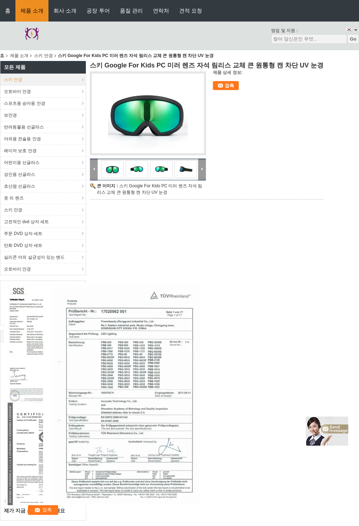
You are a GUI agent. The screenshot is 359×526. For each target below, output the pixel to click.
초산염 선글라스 (19, 186)
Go (353, 39)
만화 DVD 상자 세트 (23, 245)
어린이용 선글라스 (21, 162)
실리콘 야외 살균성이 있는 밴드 (34, 257)
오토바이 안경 (17, 91)
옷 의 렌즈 (14, 198)
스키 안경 (43, 55)
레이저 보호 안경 (20, 150)
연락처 (161, 11)
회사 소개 (64, 11)
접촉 (229, 85)
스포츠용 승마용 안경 (24, 103)
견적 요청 (190, 11)
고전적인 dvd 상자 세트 (26, 221)
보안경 (10, 115)
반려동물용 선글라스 (24, 127)
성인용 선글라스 (19, 174)
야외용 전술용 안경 (22, 138)
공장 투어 (98, 11)
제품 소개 (31, 11)
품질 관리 (131, 11)
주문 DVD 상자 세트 (23, 233)
